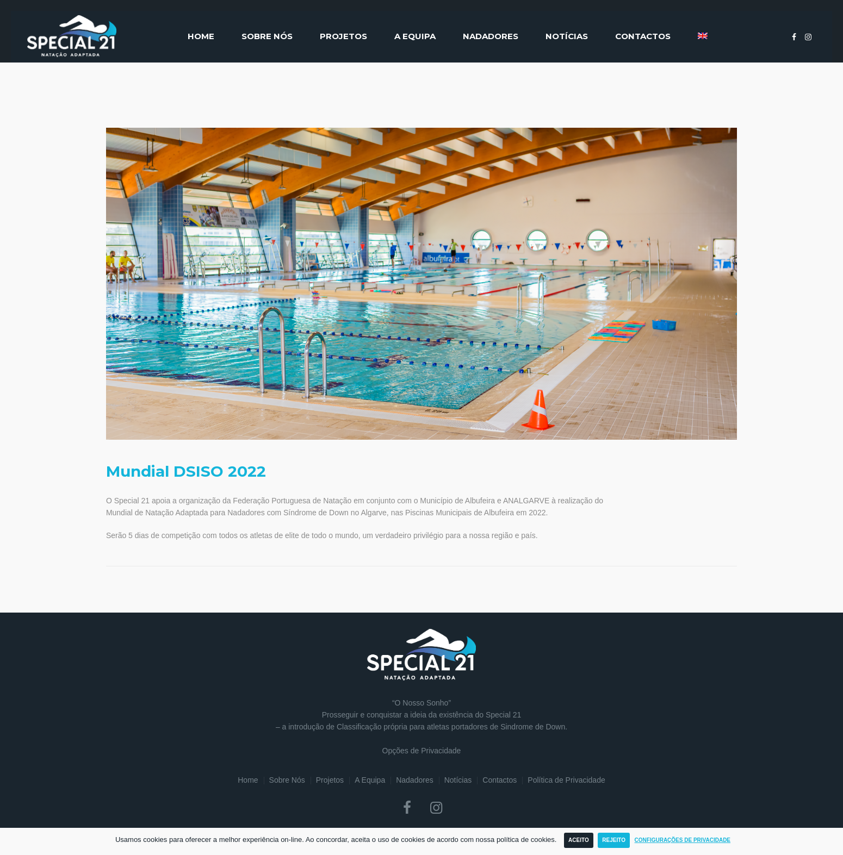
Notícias (458, 780)
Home (248, 780)
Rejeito (613, 840)
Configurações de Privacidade (683, 840)
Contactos (499, 780)
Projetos (330, 780)
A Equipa (370, 780)
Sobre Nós (287, 780)
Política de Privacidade (566, 780)
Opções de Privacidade (421, 750)
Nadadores (414, 780)
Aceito (578, 840)
